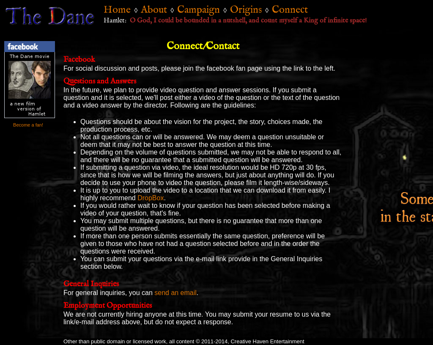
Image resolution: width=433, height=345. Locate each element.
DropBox (150, 197)
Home (117, 10)
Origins (246, 10)
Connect (290, 10)
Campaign (198, 10)
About (154, 10)
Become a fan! (27, 124)
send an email (175, 292)
